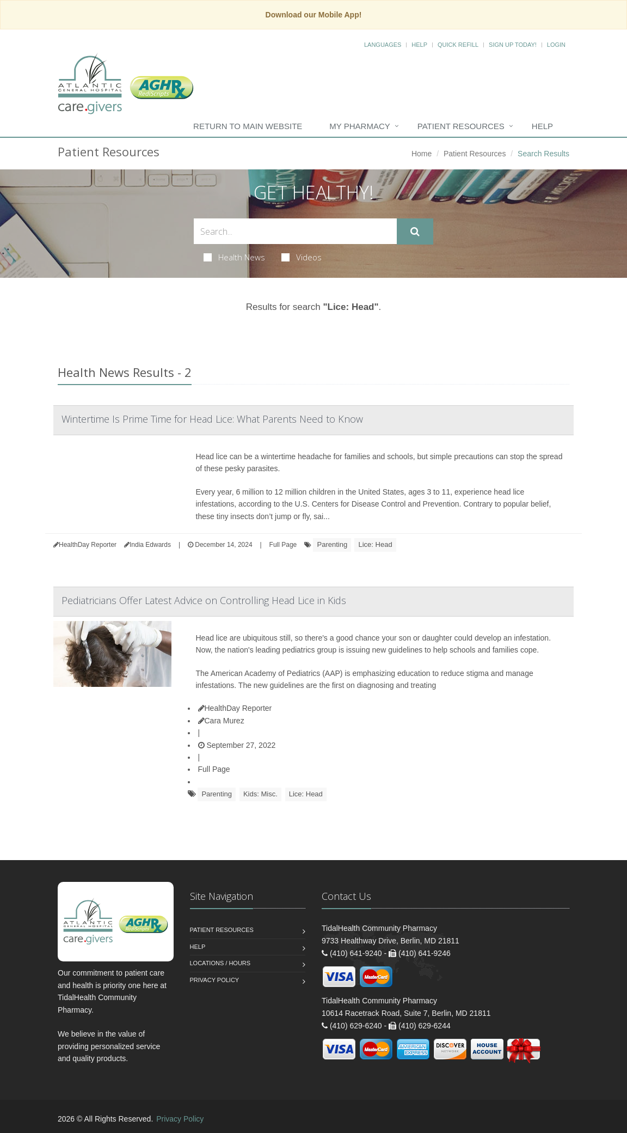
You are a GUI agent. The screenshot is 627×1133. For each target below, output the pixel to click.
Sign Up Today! (513, 44)
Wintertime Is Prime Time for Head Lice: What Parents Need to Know (212, 418)
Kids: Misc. (260, 794)
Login (556, 44)
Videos (301, 257)
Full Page (283, 545)
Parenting (332, 544)
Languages (382, 44)
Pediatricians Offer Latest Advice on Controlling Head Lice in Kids (204, 600)
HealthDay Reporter (235, 708)
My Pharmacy (359, 126)
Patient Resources (461, 126)
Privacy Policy (214, 980)
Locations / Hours (220, 963)
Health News (234, 257)
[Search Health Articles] (295, 231)
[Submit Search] (415, 231)
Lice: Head (375, 544)
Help (419, 44)
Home (421, 153)
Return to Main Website (247, 126)
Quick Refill (458, 44)
